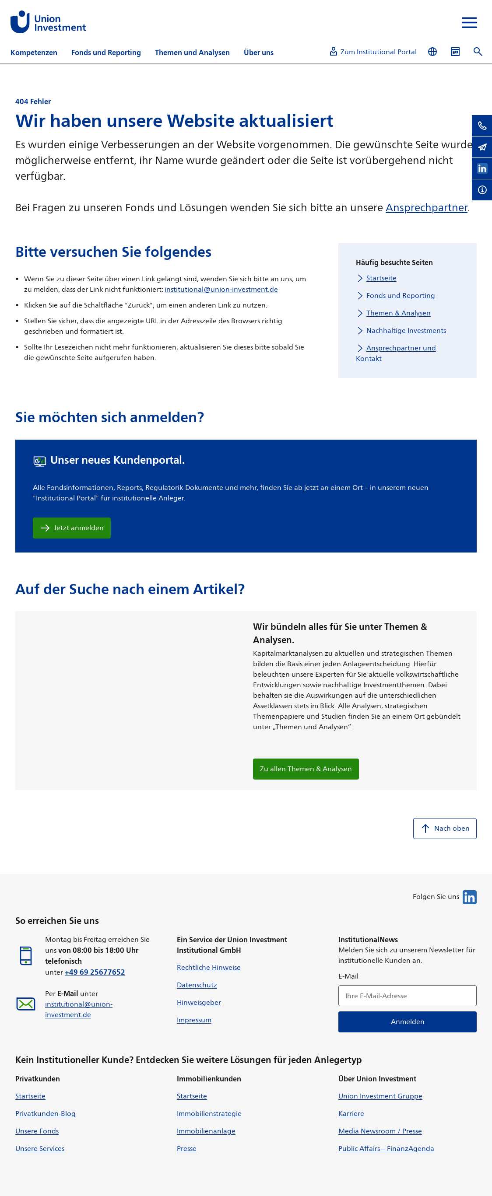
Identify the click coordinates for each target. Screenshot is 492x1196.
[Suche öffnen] (477, 52)
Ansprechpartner (426, 207)
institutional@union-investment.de (221, 289)
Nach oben (445, 828)
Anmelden (407, 1022)
